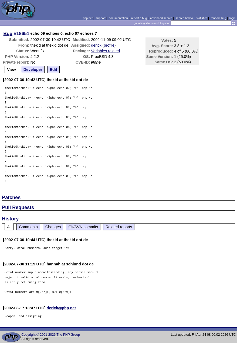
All (9, 227)
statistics (201, 18)
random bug (218, 18)
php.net (88, 18)
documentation (118, 18)
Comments (28, 227)
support (101, 18)
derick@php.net (61, 308)
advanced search (161, 18)
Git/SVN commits (83, 227)
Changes (53, 227)
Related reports (119, 227)
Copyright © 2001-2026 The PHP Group (50, 335)
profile (109, 45)
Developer (32, 69)
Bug (8, 33)
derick (96, 45)
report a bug (139, 18)
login (232, 18)
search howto (184, 18)
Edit (53, 69)
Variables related (105, 51)
